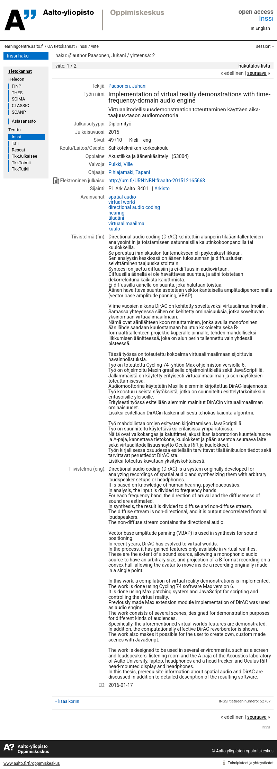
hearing (116, 213)
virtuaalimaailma (126, 223)
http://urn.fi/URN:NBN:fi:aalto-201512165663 (156, 180)
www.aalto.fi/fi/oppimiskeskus (31, 763)
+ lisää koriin (67, 701)
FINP (16, 86)
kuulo (114, 228)
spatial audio (122, 197)
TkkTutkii (20, 169)
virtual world (121, 202)
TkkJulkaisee (24, 156)
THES (17, 92)
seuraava (257, 73)
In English (260, 28)
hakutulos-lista (254, 66)
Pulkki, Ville (120, 164)
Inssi (266, 18)
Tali (15, 143)
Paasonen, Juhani (127, 86)
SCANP (19, 112)
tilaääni (116, 218)
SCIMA (18, 99)
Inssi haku (18, 56)
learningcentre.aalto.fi (23, 46)
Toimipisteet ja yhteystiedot (251, 763)
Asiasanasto (24, 121)
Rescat (18, 149)
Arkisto (162, 188)
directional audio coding (134, 207)
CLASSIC (20, 105)
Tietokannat (20, 71)
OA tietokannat (61, 46)
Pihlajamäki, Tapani (129, 172)
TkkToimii (21, 162)
